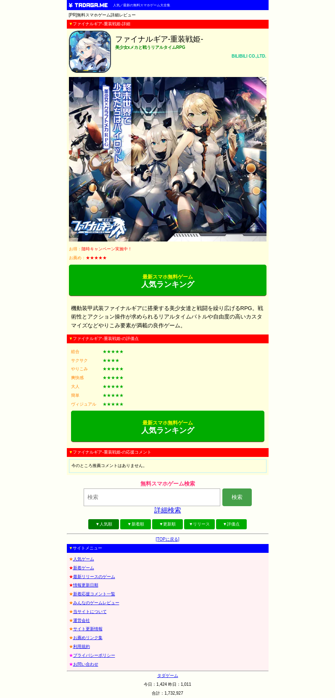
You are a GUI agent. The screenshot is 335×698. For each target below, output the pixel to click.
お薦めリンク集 (88, 637)
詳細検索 (167, 510)
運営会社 (81, 620)
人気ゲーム (83, 559)
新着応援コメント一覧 (94, 594)
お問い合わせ (85, 664)
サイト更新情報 (88, 628)
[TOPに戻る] (167, 539)
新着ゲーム (83, 567)
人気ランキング (167, 281)
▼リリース (199, 524)
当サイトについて (90, 611)
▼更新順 (167, 524)
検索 (237, 497)
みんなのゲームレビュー (96, 602)
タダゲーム (167, 675)
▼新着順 (135, 524)
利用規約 (81, 646)
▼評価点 (231, 524)
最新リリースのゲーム (94, 576)
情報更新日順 (85, 585)
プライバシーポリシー (94, 655)
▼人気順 (103, 524)
